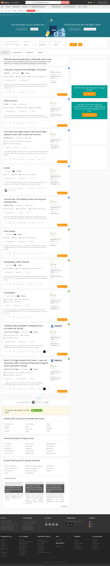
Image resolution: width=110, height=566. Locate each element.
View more (64, 506)
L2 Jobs (27, 426)
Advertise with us (78, 547)
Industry (40, 52)
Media (18, 268)
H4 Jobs (48, 424)
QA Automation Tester (11, 335)
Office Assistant (9, 107)
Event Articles (41, 545)
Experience (30, 52)
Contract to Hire (54, 213)
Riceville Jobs (28, 448)
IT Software (25, 335)
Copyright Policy (77, 548)
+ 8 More (32, 241)
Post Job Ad (31, 10)
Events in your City (42, 539)
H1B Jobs (6, 431)
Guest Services (23, 111)
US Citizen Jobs (8, 424)
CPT (2, 10)
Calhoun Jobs (8, 453)
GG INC (6, 104)
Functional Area (28, 41)
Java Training (22, 545)
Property (94, 541)
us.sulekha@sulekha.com (10, 525)
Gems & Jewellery (36, 107)
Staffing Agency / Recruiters (14, 375)
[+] (31, 503)
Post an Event (41, 550)
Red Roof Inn (8, 138)
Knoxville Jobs (8, 444)
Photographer (8, 268)
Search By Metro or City (45, 41)
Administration (21, 76)
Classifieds (95, 547)
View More (39, 399)
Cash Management (10, 178)
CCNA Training (22, 550)
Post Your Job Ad (90, 29)
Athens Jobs (49, 448)
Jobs (48, 6)
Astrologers (95, 548)
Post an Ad (3, 554)
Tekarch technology (30, 470)
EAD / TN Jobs (29, 429)
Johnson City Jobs (51, 453)
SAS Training (22, 552)
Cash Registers (22, 178)
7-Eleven (7, 73)
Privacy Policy (77, 545)
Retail (14, 174)
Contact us (76, 541)
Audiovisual (19, 272)
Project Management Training (25, 541)
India (92, 526)
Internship (59, 115)
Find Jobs (34, 29)
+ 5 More (29, 212)
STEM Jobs (49, 429)
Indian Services (96, 543)
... (12, 88)
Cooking (7, 147)
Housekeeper (8, 299)
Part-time (52, 115)
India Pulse (95, 539)
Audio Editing (8, 272)
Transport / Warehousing (38, 209)
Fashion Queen (8, 470)
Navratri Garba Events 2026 (44, 552)
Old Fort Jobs (28, 446)
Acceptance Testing (10, 341)
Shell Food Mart (29, 473)
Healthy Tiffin (8, 205)
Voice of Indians (41, 548)
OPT (10, 10)
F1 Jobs (48, 426)
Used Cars (3, 543)
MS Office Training (23, 554)
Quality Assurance (21, 379)
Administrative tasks (10, 111)
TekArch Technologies (11, 332)
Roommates (16, 6)
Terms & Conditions (78, 543)
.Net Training (22, 539)
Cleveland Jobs (50, 446)
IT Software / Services (12, 338)
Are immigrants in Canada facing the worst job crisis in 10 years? (13, 489)
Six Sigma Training (23, 547)
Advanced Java (22, 341)
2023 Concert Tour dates (43, 541)
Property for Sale (4, 548)
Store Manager (9, 76)
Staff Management (24, 80)
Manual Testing (9, 379)
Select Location (57, 41)
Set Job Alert (36, 410)
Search (73, 45)
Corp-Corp (53, 82)
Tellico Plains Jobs (9, 451)
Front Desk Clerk (9, 141)
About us (76, 539)
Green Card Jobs (29, 424)
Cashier (7, 174)
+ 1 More (26, 305)
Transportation (21, 209)
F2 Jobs (27, 431)
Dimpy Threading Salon (10, 468)
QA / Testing (25, 372)
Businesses (95, 545)
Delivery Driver (9, 209)
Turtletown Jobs (29, 451)
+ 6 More (27, 272)
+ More (56, 78)
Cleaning (7, 305)
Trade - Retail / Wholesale (38, 76)
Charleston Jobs (29, 453)
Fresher (23, 104)
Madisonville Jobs (51, 444)
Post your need (103, 2)
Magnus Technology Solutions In (34, 466)
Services (3, 547)
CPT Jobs (6, 429)
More (85, 6)
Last (46, 402)
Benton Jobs (49, 451)
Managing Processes (10, 80)
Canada (92, 524)
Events (8, 6)
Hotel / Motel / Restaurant (13, 144)
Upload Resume (22, 29)
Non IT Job (30, 92)
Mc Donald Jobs (29, 444)
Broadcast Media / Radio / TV (33, 268)
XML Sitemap (59, 539)
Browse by (21, 10)
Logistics (21, 212)
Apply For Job (62, 94)
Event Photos (40, 547)
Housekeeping (17, 305)
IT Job (38, 351)
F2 (6, 10)
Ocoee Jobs (7, 446)
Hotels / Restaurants (24, 141)
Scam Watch (4, 556)
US (92, 521)
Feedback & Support (7, 528)
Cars (79, 6)
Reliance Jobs (8, 448)
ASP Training (22, 548)
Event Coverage (41, 543)
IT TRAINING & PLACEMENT (37, 6)
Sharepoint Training (23, 543)
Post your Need (28, 528)
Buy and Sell (4, 545)
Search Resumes (75, 29)
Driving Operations (10, 212)
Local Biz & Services (69, 6)
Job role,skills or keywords (11, 41)
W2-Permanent (54, 147)
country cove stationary (31, 468)
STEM (14, 10)
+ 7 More (32, 111)
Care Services (56, 6)
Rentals (25, 6)
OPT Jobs (6, 426)
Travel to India (59, 546)
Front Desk (16, 147)
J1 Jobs (48, 431)
